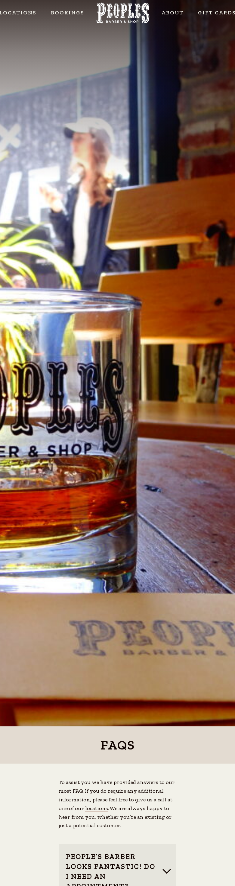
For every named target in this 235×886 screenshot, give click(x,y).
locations (96, 808)
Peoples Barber (123, 12)
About (173, 12)
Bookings (67, 12)
